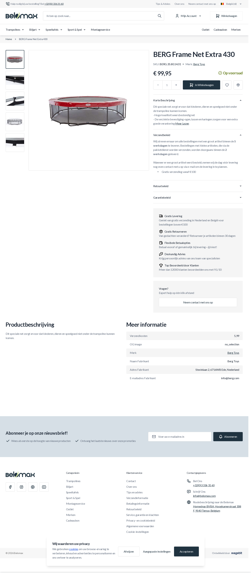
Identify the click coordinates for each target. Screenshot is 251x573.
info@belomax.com (204, 495)
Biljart (35, 29)
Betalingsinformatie (137, 503)
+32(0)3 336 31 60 (204, 485)
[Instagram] (21, 487)
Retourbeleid (133, 509)
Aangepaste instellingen (157, 551)
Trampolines (15, 29)
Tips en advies (134, 492)
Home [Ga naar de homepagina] (9, 39)
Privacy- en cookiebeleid (140, 520)
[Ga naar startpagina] (21, 16)
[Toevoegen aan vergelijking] (238, 85)
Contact (131, 481)
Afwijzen (129, 551)
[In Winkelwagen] (201, 85)
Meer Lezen (182, 123)
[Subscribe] (228, 436)
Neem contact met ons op (202, 3)
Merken (236, 29)
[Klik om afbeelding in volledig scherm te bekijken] (89, 110)
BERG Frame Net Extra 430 (33, 39)
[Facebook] (10, 487)
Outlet (205, 29)
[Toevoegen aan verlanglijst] (226, 85)
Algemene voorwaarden (140, 526)
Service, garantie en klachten (142, 514)
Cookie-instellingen (137, 531)
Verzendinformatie (137, 498)
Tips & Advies (163, 3)
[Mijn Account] (189, 15)
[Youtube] (44, 487)
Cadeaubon (220, 29)
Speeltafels (54, 29)
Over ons (179, 3)
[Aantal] (167, 85)
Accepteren (186, 551)
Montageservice (100, 29)
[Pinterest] (32, 487)
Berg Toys (199, 64)
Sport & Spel (77, 29)
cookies (73, 549)
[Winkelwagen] (226, 15)
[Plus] (176, 85)
